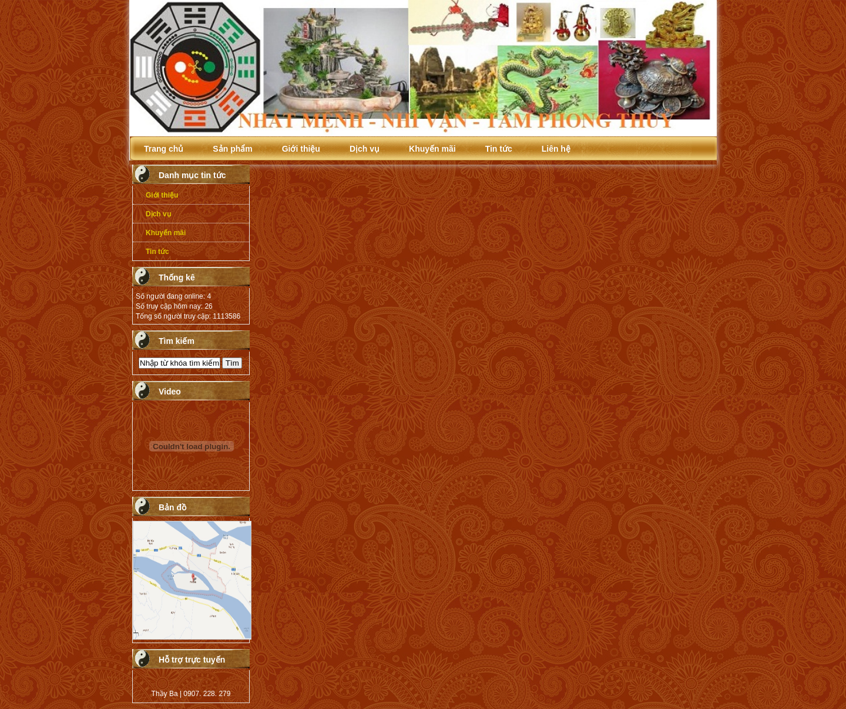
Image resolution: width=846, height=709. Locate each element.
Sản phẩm (232, 148)
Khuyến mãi (432, 148)
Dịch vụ (365, 148)
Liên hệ (556, 148)
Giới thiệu (301, 148)
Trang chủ (163, 148)
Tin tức (498, 148)
